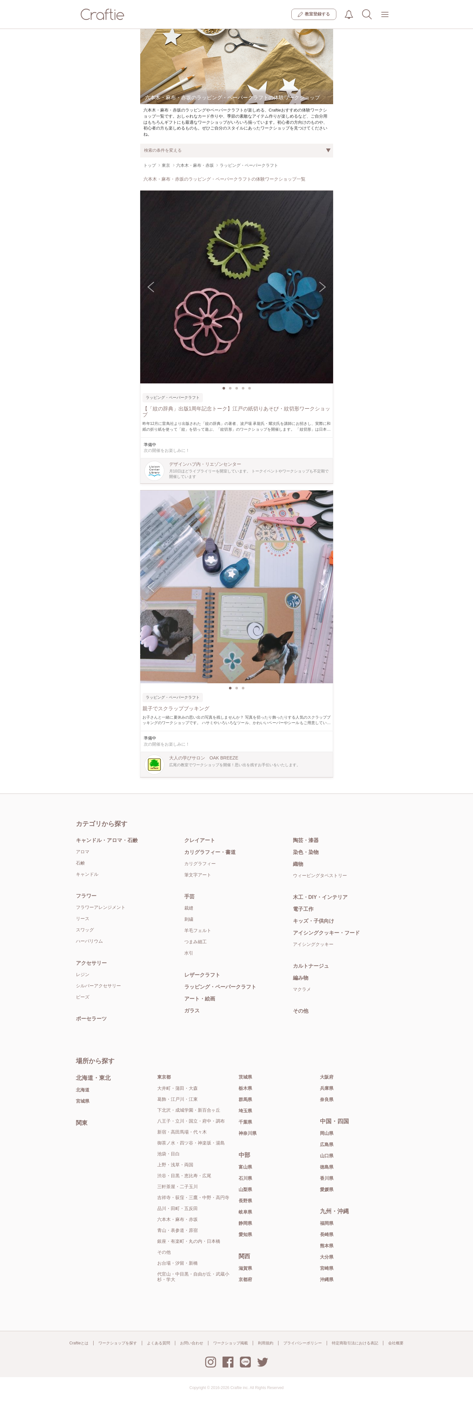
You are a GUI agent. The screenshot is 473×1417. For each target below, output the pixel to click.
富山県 (245, 1167)
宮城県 (82, 1101)
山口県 (326, 1155)
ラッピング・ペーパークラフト (220, 987)
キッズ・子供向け (313, 921)
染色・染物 (306, 852)
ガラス (192, 1010)
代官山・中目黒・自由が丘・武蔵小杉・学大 (193, 1276)
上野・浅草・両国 (175, 1164)
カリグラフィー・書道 (210, 852)
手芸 (189, 896)
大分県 (326, 1257)
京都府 (245, 1279)
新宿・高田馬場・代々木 (182, 1131)
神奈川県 (248, 1133)
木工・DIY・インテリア (320, 897)
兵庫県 (326, 1088)
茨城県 (245, 1077)
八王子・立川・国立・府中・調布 (191, 1121)
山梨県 (245, 1189)
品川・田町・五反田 (177, 1208)
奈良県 (326, 1099)
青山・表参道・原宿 (177, 1230)
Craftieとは (78, 1343)
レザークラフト (202, 975)
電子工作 (303, 909)
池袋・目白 (168, 1153)
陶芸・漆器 (306, 840)
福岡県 (326, 1223)
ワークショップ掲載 (230, 1343)
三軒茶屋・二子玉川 (177, 1186)
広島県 (326, 1144)
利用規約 (265, 1343)
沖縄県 (326, 1279)
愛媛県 (326, 1189)
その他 (300, 1011)
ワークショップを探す (117, 1343)
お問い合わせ (191, 1343)
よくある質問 (158, 1343)
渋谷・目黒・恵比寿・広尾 (184, 1175)
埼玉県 (245, 1110)
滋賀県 (245, 1268)
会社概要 (396, 1343)
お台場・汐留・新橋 (177, 1263)
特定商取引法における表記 (355, 1343)
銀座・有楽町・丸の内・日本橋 (188, 1241)
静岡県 (245, 1223)
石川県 (245, 1178)
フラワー (86, 896)
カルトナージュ (311, 966)
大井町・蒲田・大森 (177, 1088)
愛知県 (245, 1234)
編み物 (300, 978)
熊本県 (326, 1245)
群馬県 (245, 1099)
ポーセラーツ (91, 1018)
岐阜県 (245, 1212)
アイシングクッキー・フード (326, 933)
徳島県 (326, 1167)
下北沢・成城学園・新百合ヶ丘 (188, 1110)
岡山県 (326, 1133)
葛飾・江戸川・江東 (177, 1099)
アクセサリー (91, 963)
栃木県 (245, 1088)
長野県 (245, 1200)
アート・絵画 (199, 998)
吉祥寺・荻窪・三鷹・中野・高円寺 (193, 1197)
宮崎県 (326, 1268)
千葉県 (245, 1122)
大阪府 (326, 1077)
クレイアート (199, 840)
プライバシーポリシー (302, 1343)
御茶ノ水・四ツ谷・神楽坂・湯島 (191, 1142)
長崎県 (326, 1234)
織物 (298, 864)
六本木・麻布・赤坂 (177, 1219)
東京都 (164, 1077)
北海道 (82, 1089)
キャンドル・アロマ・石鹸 (107, 840)
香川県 (326, 1178)
